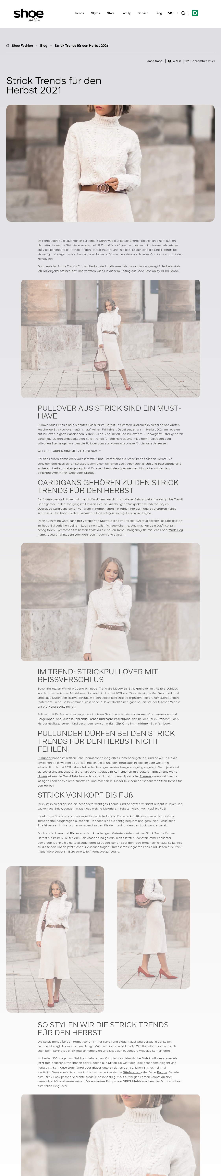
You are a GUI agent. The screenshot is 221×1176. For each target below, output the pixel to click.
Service (143, 13)
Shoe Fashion (22, 45)
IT (177, 13)
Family (126, 13)
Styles (96, 13)
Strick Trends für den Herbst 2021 (81, 45)
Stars (110, 13)
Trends (79, 13)
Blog (159, 13)
